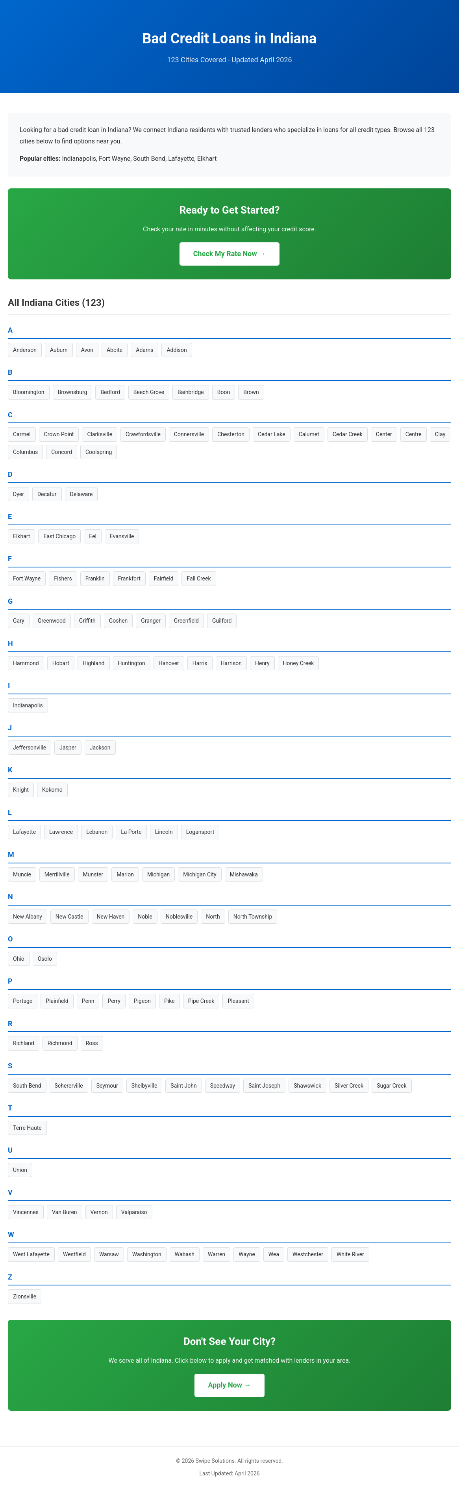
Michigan (158, 874)
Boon (223, 392)
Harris (199, 663)
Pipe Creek (201, 1001)
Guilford (221, 621)
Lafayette (24, 832)
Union (20, 1170)
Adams (144, 350)
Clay (440, 434)
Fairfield (164, 578)
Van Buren (64, 1212)
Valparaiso (134, 1212)
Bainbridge (191, 392)
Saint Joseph (264, 1086)
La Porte (131, 832)
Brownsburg (72, 392)
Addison (177, 350)
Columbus (25, 452)
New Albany (27, 916)
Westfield (74, 1254)
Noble (145, 916)
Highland (94, 663)
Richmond (60, 1043)
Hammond (26, 663)
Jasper (67, 747)
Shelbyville (144, 1086)
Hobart (60, 663)
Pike (169, 1001)
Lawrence (61, 832)
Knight (21, 790)
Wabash (184, 1254)
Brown (251, 392)
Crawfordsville (143, 434)
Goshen (118, 621)
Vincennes (26, 1212)
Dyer (18, 494)
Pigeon (142, 1001)
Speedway (222, 1086)
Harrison (231, 663)
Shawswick (307, 1086)
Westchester (307, 1254)
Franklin (95, 578)
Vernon (99, 1212)
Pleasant (238, 1001)
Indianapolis (28, 705)
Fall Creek (199, 578)
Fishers (63, 578)
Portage (22, 1001)
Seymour (107, 1086)
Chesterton (230, 434)
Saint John (183, 1086)
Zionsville (24, 1296)
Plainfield (57, 1001)
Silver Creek (349, 1086)
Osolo (45, 959)
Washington (146, 1254)
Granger (150, 621)
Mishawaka (244, 874)
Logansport (200, 832)
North (213, 916)
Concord (61, 452)
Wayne (247, 1254)
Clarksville (99, 434)
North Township (252, 916)
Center (384, 434)
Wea (273, 1254)
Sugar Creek (391, 1086)
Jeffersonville (29, 747)
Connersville (189, 434)
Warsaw (109, 1254)
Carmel (22, 434)
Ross (92, 1043)
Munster (93, 874)
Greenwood (52, 621)
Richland (23, 1043)
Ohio (18, 959)
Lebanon (96, 832)
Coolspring (98, 452)
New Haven (111, 916)
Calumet (309, 434)
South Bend (27, 1086)
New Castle (69, 916)
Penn (88, 1001)
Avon (87, 350)
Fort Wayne (27, 578)
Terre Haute (27, 1128)
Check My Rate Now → (229, 253)
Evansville (122, 536)
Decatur (47, 494)
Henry (262, 663)
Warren (216, 1254)
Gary (18, 621)
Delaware (81, 494)
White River (350, 1254)
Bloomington (28, 392)
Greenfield (186, 621)
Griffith (87, 621)
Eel (92, 536)
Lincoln (164, 832)
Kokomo (52, 790)
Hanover (169, 663)
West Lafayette (31, 1254)
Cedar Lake (271, 434)
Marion (125, 874)
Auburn (59, 350)
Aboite (114, 350)
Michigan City (199, 874)
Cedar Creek (348, 434)
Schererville (69, 1086)
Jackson (100, 747)
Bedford (110, 392)
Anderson (25, 350)
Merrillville (57, 874)
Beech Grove (148, 392)
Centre (413, 434)
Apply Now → (229, 1385)
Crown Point (59, 434)
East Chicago (59, 536)
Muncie (22, 874)
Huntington (131, 663)
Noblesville (179, 916)
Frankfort (129, 578)
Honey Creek (298, 663)
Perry (113, 1001)
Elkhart (21, 536)
